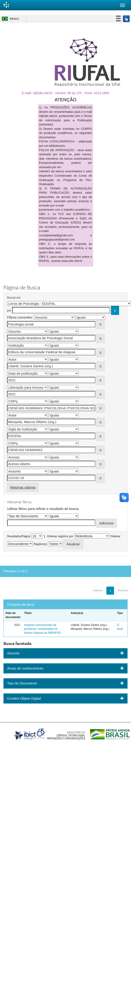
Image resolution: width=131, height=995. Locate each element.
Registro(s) (40, 544)
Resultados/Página (18, 536)
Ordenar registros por (60, 536)
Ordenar (115, 536)
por (9, 310)
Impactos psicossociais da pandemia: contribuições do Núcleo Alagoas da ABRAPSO (42, 628)
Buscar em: (14, 297)
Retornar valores (23, 487)
